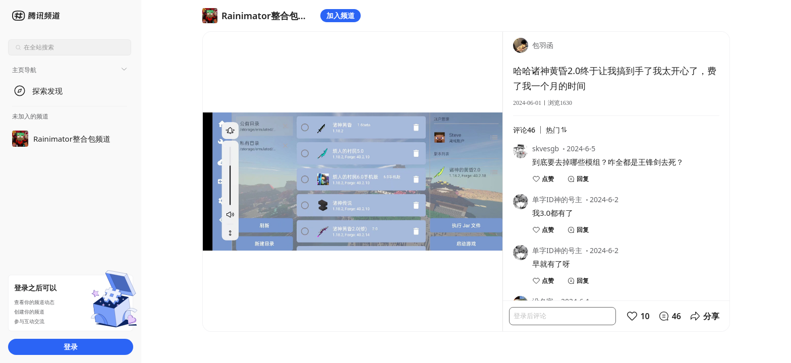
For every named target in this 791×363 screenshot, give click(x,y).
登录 (71, 346)
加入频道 (340, 15)
